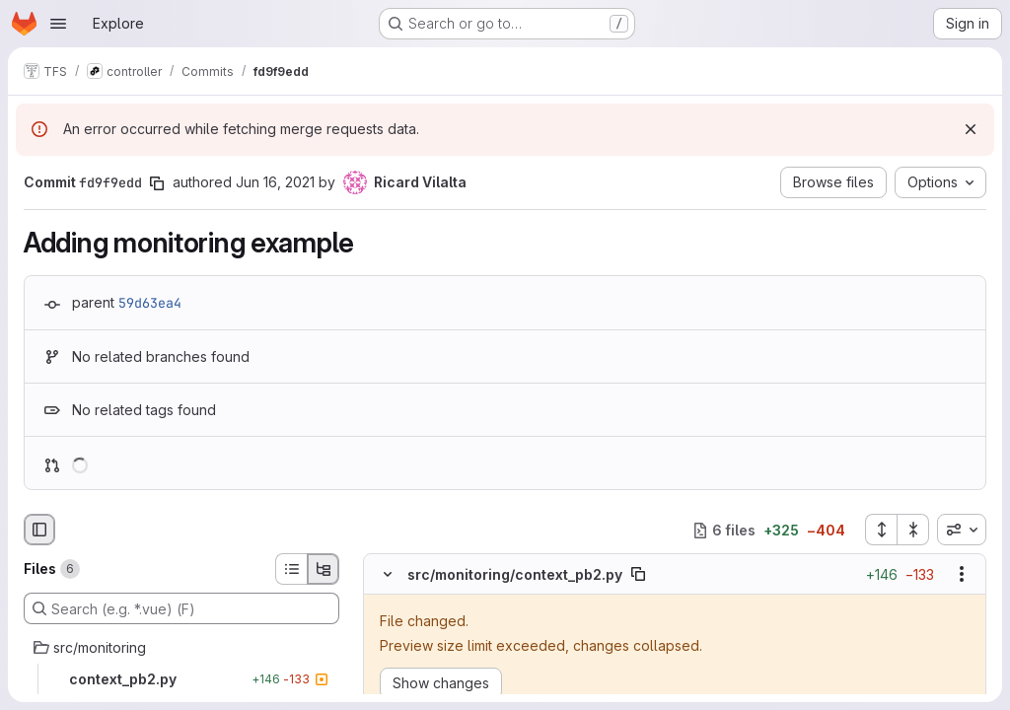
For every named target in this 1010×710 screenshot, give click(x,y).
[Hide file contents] (387, 575)
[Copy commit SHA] (157, 183)
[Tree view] (323, 569)
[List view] (291, 569)
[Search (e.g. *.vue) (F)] (181, 608)
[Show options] (962, 575)
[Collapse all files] (913, 529)
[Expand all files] (881, 529)
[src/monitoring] (181, 648)
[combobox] (961, 529)
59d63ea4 (149, 303)
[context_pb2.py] (181, 679)
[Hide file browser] (39, 529)
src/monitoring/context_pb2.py (514, 574)
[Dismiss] (970, 129)
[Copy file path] (638, 575)
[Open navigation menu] (58, 23)
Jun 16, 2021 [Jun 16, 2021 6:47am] (275, 182)
